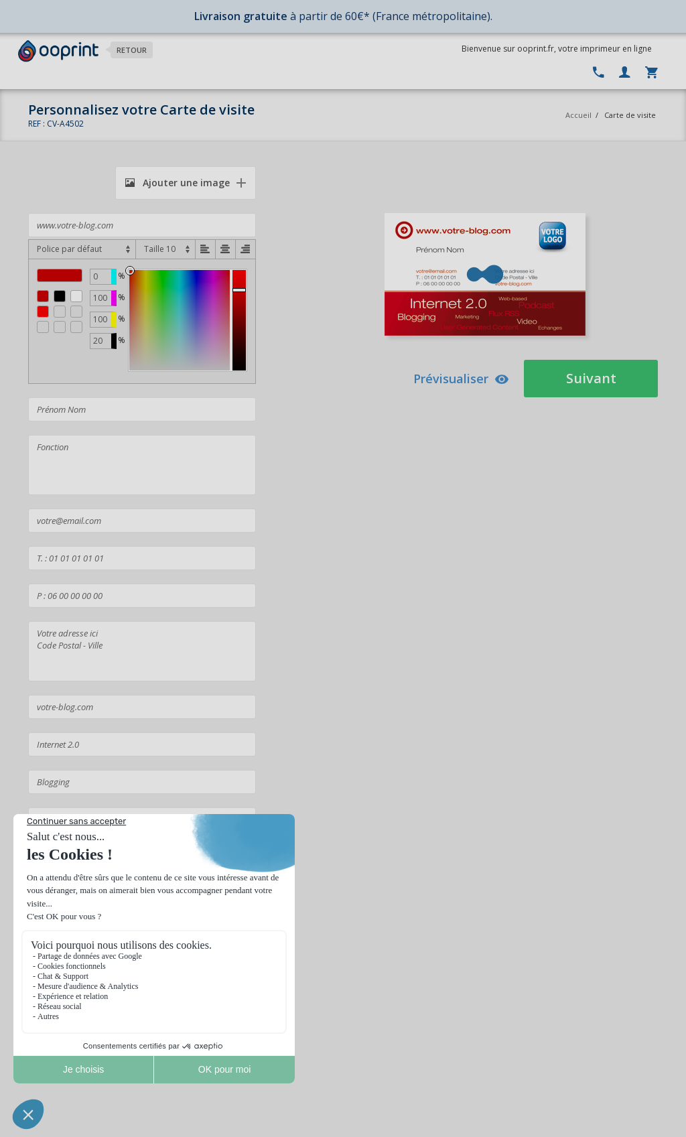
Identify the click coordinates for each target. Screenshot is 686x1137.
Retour (132, 50)
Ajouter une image (177, 182)
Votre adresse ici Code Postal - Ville (142, 651)
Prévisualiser (461, 379)
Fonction (142, 465)
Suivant (591, 378)
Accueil (578, 115)
